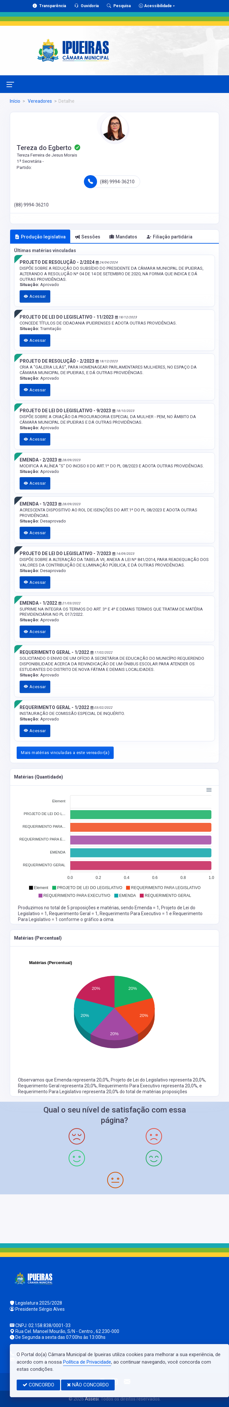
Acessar (35, 296)
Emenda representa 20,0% (81, 1079)
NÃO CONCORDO (88, 1385)
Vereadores (39, 101)
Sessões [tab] (87, 236)
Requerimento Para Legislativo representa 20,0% (69, 1091)
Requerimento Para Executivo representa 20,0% (148, 1085)
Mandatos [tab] (123, 236)
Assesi (92, 1398)
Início (15, 101)
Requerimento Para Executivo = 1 (134, 913)
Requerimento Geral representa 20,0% (57, 1085)
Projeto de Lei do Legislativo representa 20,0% (158, 1079)
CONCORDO (38, 1385)
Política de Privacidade (87, 1362)
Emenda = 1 (147, 907)
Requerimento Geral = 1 (73, 913)
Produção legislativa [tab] (40, 236)
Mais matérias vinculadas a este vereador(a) (65, 752)
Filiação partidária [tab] (169, 236)
